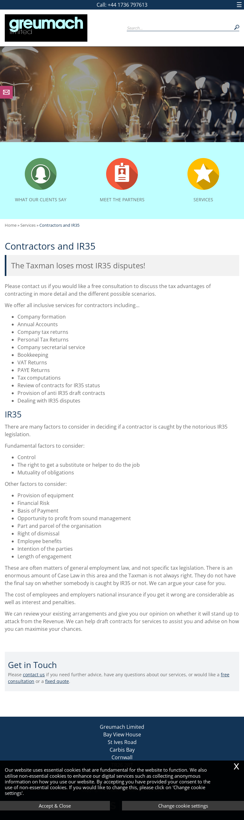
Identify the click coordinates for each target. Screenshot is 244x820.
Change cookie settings (183, 806)
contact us (34, 675)
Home (11, 225)
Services (28, 225)
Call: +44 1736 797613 (122, 4)
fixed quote (57, 681)
